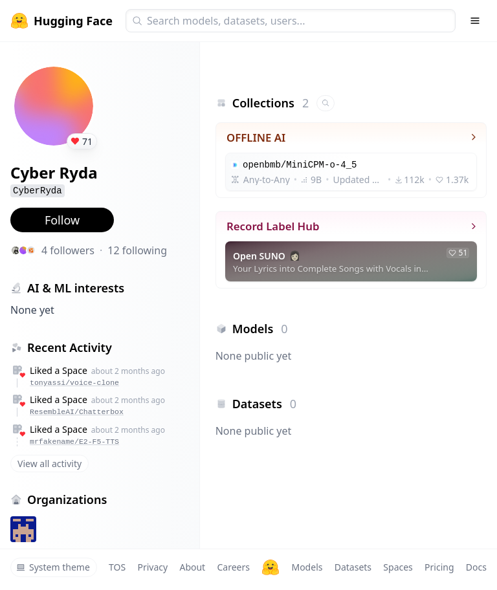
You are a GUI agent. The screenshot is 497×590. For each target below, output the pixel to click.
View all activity (49, 463)
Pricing (439, 567)
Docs (476, 567)
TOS (117, 567)
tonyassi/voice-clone (74, 382)
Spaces (397, 567)
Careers (233, 567)
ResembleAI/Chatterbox (77, 412)
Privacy (152, 567)
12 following (137, 250)
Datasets (353, 567)
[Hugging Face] (270, 567)
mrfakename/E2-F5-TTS (74, 441)
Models (306, 567)
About (192, 567)
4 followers (67, 250)
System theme (53, 567)
